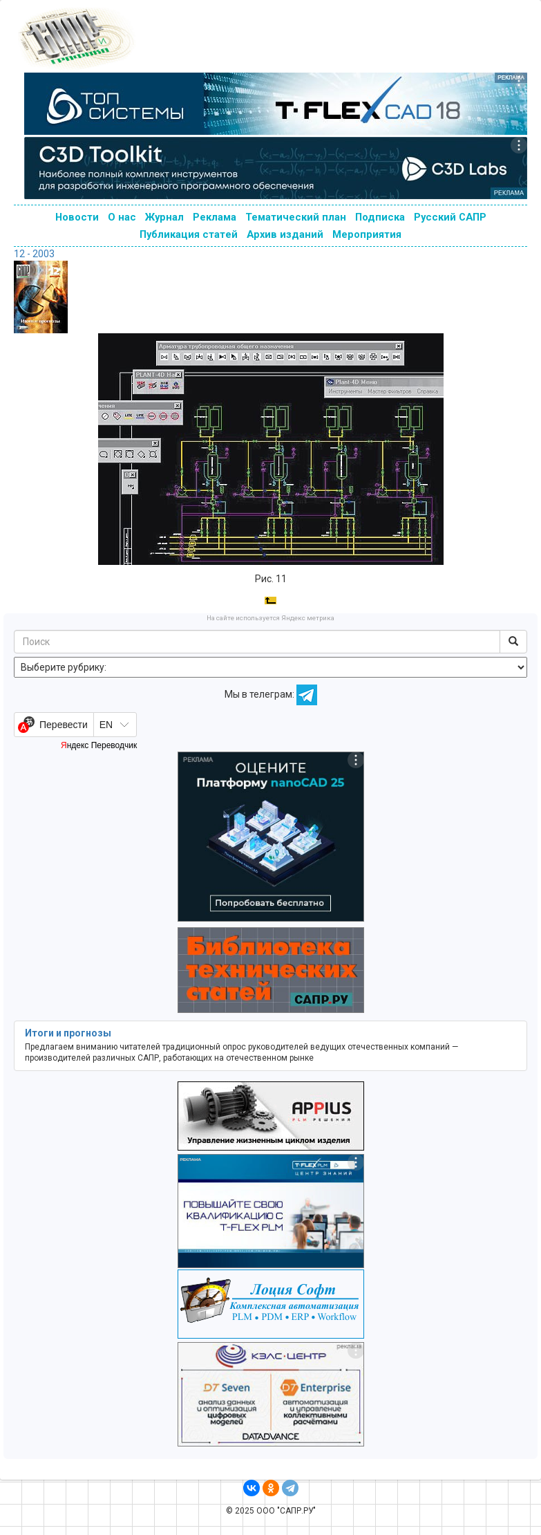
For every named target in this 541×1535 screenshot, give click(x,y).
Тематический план (295, 217)
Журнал (164, 217)
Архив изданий (285, 234)
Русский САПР (450, 217)
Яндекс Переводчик (99, 745)
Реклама (214, 217)
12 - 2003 (34, 253)
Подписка (380, 217)
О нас (122, 217)
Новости (77, 217)
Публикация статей (189, 234)
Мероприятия (366, 234)
